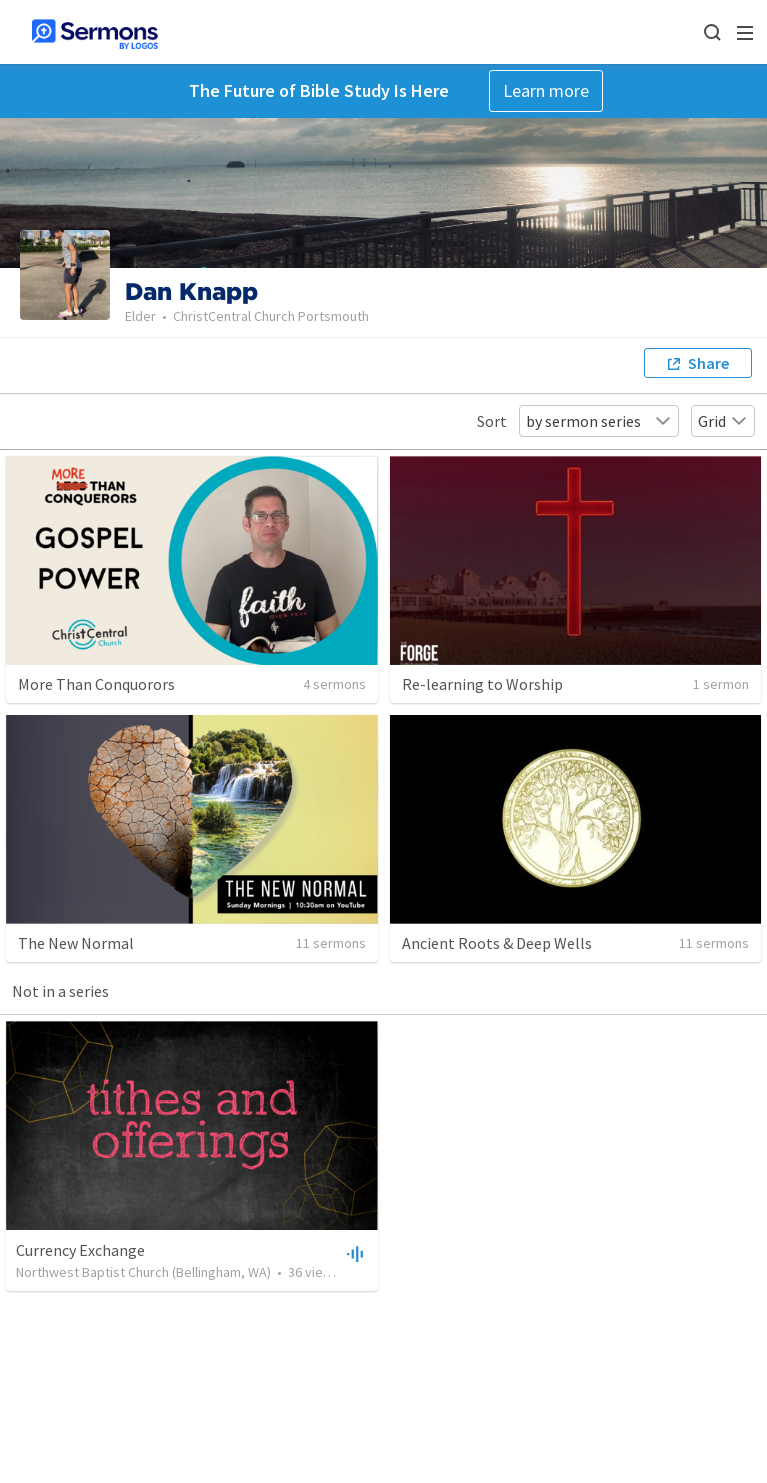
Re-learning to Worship (482, 684)
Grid (723, 421)
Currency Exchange (80, 1250)
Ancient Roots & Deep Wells (497, 943)
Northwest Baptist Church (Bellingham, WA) (143, 1272)
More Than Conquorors (96, 684)
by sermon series (599, 421)
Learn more (546, 90)
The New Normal (76, 943)
